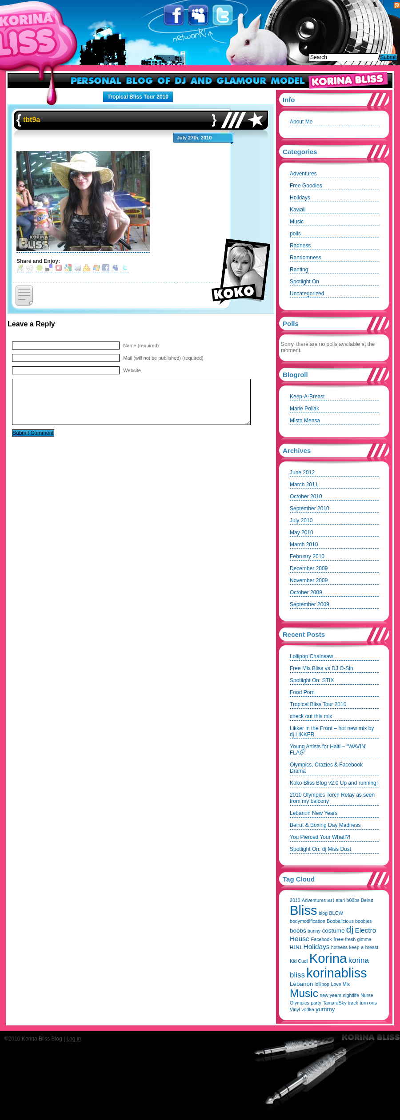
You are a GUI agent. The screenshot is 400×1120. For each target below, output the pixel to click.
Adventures (303, 174)
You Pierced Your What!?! (320, 837)
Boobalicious (340, 921)
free (338, 939)
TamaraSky (334, 1002)
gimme (364, 939)
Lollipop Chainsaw (311, 656)
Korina (328, 958)
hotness (339, 947)
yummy (325, 1009)
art (330, 900)
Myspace (199, 15)
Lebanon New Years (313, 813)
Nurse (366, 995)
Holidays (300, 198)
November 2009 (309, 580)
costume (333, 930)
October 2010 (306, 496)
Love (336, 984)
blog (323, 913)
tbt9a (31, 119)
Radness (300, 245)
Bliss (303, 910)
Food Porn (302, 692)
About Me (301, 122)
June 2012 (302, 472)
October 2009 (306, 592)
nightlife (351, 995)
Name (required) (141, 345)
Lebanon (301, 984)
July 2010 (301, 520)
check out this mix (311, 716)
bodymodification (307, 921)
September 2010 (309, 508)
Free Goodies (306, 186)
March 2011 (304, 484)
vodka (307, 1009)
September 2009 (309, 604)
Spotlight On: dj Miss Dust (320, 849)
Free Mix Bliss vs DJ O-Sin (321, 668)
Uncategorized (307, 293)
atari (340, 900)
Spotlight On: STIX (312, 680)
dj (349, 929)
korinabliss (336, 973)
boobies (363, 921)
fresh (350, 939)
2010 (295, 900)
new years (330, 995)
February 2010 (307, 556)
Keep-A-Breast (307, 396)
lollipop (322, 984)
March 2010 (304, 544)
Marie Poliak (304, 408)
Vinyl (295, 1009)
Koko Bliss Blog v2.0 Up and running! (334, 783)
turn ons (368, 1002)
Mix (346, 984)
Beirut (367, 900)
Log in (73, 1039)
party (316, 1002)
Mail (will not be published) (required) (163, 358)
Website (132, 370)
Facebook (174, 15)
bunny (314, 930)
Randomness (305, 257)
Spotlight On (304, 281)
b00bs (352, 900)
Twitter (223, 15)
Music (297, 221)
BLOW (336, 913)
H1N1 (296, 947)
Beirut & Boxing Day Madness (325, 825)
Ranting (299, 269)
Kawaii (297, 210)
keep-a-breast (364, 947)
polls (295, 233)
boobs (298, 930)
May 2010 (301, 532)
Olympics (299, 1002)
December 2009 (309, 568)
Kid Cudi (299, 961)
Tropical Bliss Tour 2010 (138, 97)
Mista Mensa (305, 420)
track (353, 1002)
